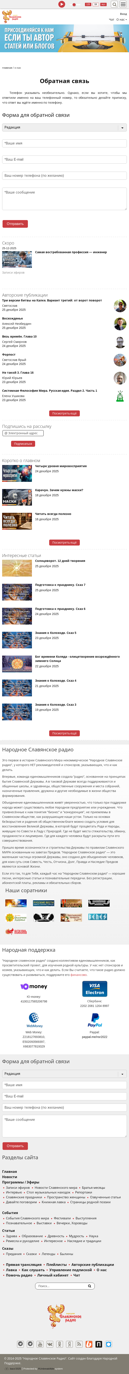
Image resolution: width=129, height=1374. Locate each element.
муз (103, 4)
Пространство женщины (66, 1197)
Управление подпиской (70, 1270)
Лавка (11, 1270)
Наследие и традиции (84, 1241)
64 (96, 4)
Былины (66, 1254)
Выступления (86, 1218)
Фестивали (62, 1218)
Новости (9, 1177)
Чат (111, 19)
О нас (101, 1270)
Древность (56, 1236)
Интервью (14, 1192)
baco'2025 (12, 1368)
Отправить (15, 224)
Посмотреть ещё (64, 413)
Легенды (48, 1254)
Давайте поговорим (21, 1202)
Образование (32, 1236)
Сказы (7, 1248)
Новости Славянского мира (56, 1187)
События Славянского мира (27, 1218)
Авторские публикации (93, 1265)
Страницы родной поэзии (90, 1202)
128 (88, 4)
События (10, 1213)
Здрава (11, 1236)
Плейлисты (56, 1265)
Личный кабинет (53, 1275)
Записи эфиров (18, 1187)
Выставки (44, 1223)
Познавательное (19, 1223)
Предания (14, 1254)
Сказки (31, 1254)
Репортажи (83, 1192)
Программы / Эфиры (20, 1182)
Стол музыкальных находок (48, 1192)
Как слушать (33, 1270)
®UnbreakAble (46, 1368)
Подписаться (23, 443)
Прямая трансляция (24, 1265)
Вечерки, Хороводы (72, 1223)
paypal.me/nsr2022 (94, 1037)
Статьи (8, 1231)
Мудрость (76, 1236)
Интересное (53, 1241)
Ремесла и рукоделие (22, 1241)
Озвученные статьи (105, 1197)
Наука (93, 1236)
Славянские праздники (24, 1197)
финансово (78, 975)
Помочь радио (19, 1275)
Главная (9, 1171)
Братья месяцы (93, 1187)
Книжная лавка (54, 1202)
